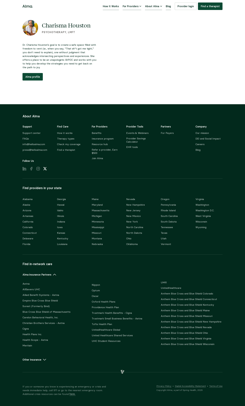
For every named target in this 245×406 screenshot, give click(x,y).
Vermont (166, 244)
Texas (164, 232)
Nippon (96, 284)
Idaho (60, 210)
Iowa (59, 227)
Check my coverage (68, 144)
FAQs (25, 138)
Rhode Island (168, 210)
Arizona (26, 210)
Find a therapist (210, 6)
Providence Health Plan (105, 307)
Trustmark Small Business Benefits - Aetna (117, 318)
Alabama (27, 199)
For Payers (167, 133)
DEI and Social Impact (208, 138)
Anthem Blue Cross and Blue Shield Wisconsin (187, 344)
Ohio (128, 238)
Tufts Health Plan (102, 324)
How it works (64, 133)
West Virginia (203, 216)
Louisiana (62, 244)
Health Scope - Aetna (35, 339)
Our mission (202, 133)
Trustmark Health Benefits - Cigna (112, 312)
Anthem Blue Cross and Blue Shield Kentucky (187, 304)
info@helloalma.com (33, 144)
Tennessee (167, 227)
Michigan (97, 216)
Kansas (61, 232)
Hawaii (60, 204)
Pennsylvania (168, 204)
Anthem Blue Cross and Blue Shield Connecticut (189, 299)
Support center (31, 133)
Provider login (186, 6)
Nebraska (97, 244)
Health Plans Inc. (32, 334)
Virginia (199, 199)
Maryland (97, 204)
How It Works (111, 6)
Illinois (60, 216)
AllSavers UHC (31, 289)
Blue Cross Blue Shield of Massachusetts (46, 311)
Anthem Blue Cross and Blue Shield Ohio (184, 332)
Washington (202, 204)
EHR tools (132, 147)
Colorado (27, 227)
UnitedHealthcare (171, 287)
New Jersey (133, 210)
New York (132, 221)
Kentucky (62, 238)
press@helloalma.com (34, 149)
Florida (26, 244)
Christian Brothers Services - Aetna (43, 323)
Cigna (25, 328)
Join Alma (97, 158)
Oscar (95, 296)
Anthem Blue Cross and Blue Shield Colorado (187, 293)
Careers (200, 144)
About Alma (153, 6)
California (27, 221)
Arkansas (27, 216)
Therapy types (65, 138)
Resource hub (100, 144)
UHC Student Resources (106, 341)
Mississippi (98, 227)
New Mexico (133, 216)
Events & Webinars (137, 133)
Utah (163, 238)
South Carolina (169, 216)
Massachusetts (100, 210)
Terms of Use (215, 386)
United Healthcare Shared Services (112, 335)
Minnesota (98, 221)
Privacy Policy (163, 386)
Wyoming (200, 227)
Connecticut (29, 232)
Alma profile (32, 76)
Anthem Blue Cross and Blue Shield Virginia (186, 338)
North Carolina (134, 227)
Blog (168, 6)
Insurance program (103, 138)
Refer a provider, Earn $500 (105, 151)
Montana (97, 238)
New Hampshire (135, 204)
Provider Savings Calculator (136, 140)
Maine (95, 199)
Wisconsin (201, 221)
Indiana (61, 221)
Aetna (26, 283)
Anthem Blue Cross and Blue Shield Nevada (186, 327)
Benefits (96, 133)
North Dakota (134, 232)
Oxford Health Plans (103, 301)
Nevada (130, 199)
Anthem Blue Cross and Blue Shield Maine (185, 310)
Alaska (26, 204)
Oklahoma (132, 244)
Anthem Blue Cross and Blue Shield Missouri (186, 316)
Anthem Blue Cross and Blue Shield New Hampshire (191, 321)
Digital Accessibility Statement (190, 386)
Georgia (61, 199)
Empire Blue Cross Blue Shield (40, 300)
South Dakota (169, 221)
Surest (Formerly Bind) (36, 306)
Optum (96, 290)
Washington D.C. (204, 210)
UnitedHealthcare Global (106, 329)
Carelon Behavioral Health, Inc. (40, 317)
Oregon (165, 199)
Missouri (96, 232)
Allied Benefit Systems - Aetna (40, 294)
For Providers (132, 6)
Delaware (27, 238)
